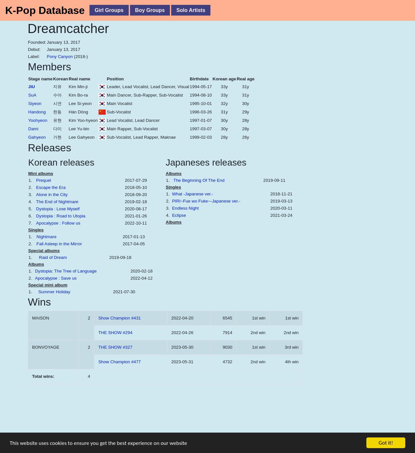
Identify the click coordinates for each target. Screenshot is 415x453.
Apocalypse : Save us (56, 278)
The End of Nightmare (57, 201)
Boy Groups (150, 10)
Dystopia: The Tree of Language (66, 271)
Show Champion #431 (119, 318)
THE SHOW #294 (115, 332)
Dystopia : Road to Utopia (60, 216)
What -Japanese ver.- (192, 194)
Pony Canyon (60, 56)
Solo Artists (190, 10)
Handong (37, 112)
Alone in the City (51, 194)
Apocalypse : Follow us (58, 223)
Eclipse (179, 215)
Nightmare (46, 236)
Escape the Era (50, 187)
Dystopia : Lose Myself (57, 208)
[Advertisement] (345, 158)
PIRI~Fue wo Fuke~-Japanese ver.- (206, 201)
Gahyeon (37, 137)
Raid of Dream (53, 257)
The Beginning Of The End (199, 180)
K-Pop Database (45, 10)
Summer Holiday (54, 291)
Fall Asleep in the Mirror (59, 243)
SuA (32, 95)
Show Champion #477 (119, 361)
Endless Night (185, 208)
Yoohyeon (37, 120)
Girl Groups (109, 10)
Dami (33, 128)
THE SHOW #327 (115, 347)
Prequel (43, 180)
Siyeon (35, 103)
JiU (31, 86)
